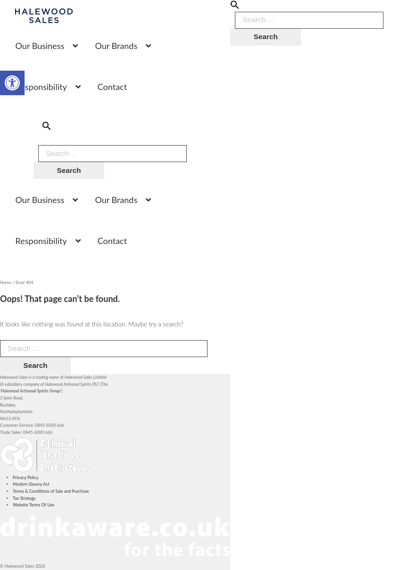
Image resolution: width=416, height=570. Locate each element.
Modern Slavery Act (31, 484)
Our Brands (116, 46)
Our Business (40, 46)
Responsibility (41, 86)
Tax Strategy (24, 498)
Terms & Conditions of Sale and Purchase (51, 491)
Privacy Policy (25, 477)
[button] (235, 7)
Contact (112, 86)
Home (5, 282)
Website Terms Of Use (33, 504)
